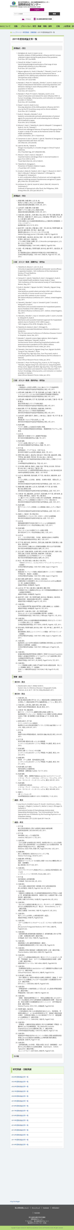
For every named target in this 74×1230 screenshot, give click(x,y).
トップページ (16, 32)
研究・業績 (37, 26)
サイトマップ (36, 1208)
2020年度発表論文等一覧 (20, 1096)
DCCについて (5, 26)
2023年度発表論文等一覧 (20, 1082)
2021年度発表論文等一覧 (20, 1091)
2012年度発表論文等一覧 (20, 1135)
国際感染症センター (30, 4)
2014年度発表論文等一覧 (20, 1125)
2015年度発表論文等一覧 (20, 1120)
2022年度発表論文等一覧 (20, 1086)
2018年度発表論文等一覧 (20, 1106)
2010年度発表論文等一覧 (20, 1144)
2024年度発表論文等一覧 (20, 1077)
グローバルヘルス (26, 27)
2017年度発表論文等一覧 (20, 1111)
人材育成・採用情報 (68, 27)
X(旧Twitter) (55, 1208)
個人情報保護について (22, 1208)
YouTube (37, 1213)
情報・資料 (47, 26)
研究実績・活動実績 (29, 32)
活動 (15, 26)
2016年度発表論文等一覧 (20, 1115)
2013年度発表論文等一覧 (20, 1130)
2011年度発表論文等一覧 (20, 1140)
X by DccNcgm (15, 1201)
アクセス (26, 19)
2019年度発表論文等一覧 (20, 1101)
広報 (58, 26)
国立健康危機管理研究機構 (43, 19)
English (37, 10)
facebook (46, 1208)
